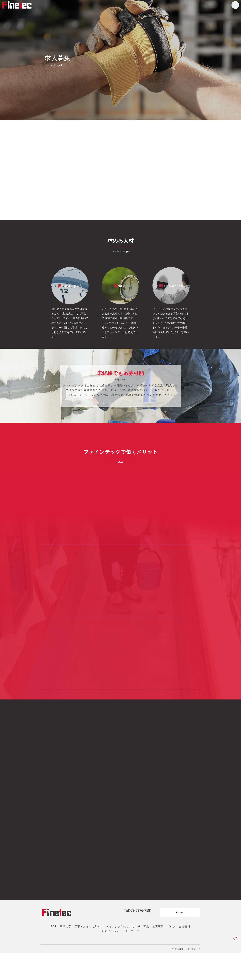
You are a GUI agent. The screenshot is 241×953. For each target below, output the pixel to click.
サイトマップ (130, 931)
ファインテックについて (119, 926)
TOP (54, 926)
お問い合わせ (110, 931)
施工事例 (158, 926)
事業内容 (65, 926)
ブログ (171, 926)
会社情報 (184, 926)
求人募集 (143, 926)
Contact (180, 912)
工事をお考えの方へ (87, 926)
